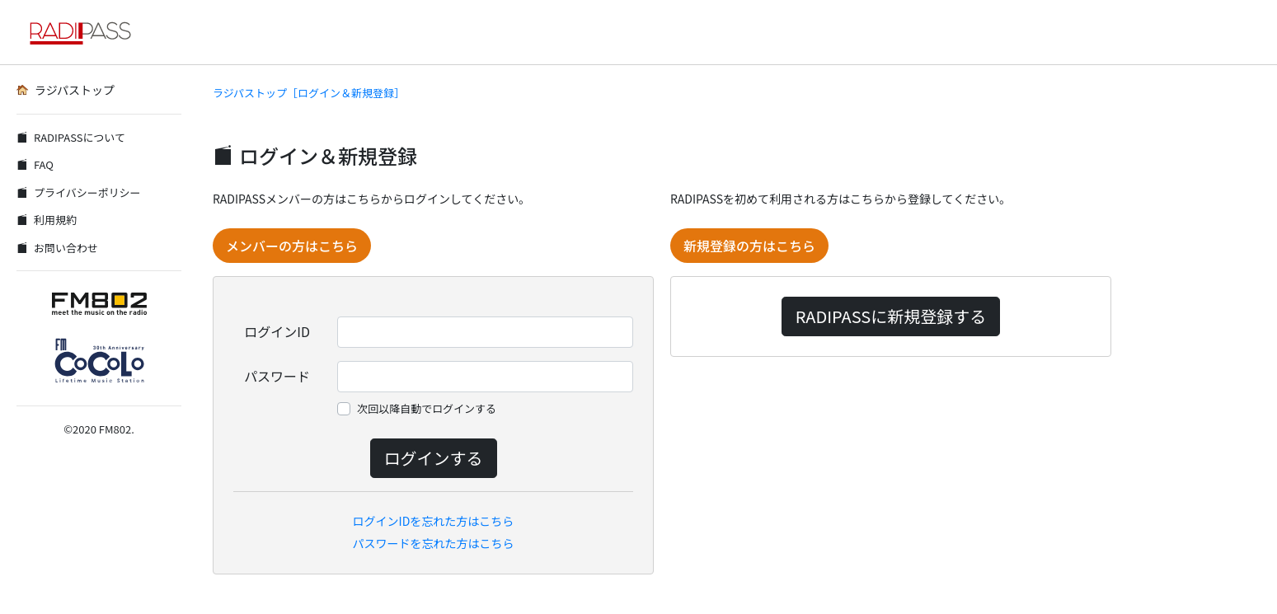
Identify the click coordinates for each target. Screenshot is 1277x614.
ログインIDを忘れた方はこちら (433, 521)
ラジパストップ (65, 90)
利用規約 (46, 219)
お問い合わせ (57, 247)
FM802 (115, 429)
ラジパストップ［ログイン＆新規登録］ (309, 93)
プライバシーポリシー (78, 192)
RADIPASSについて (70, 137)
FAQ (35, 164)
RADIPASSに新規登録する (891, 316)
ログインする (433, 458)
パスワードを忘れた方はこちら (433, 543)
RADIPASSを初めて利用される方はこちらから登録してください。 (840, 198)
